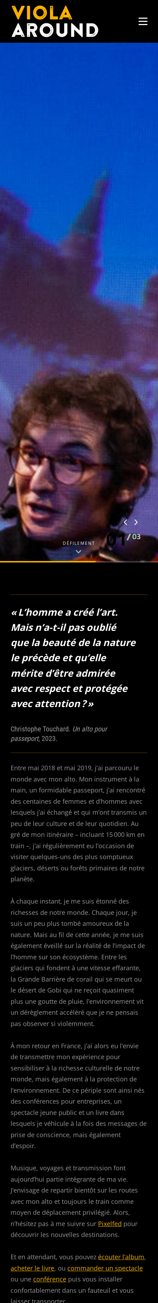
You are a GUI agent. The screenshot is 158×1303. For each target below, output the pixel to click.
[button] (116, 282)
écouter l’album (121, 1000)
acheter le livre (32, 1011)
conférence (49, 1022)
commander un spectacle (105, 1011)
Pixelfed (110, 967)
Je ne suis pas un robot (55, 1233)
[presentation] (126, 266)
